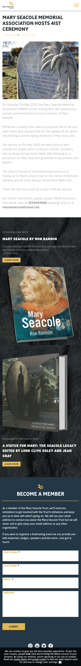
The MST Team (27, 34)
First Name (12, 552)
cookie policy (20, 659)
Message (9, 592)
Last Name (11, 565)
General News (9, 34)
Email (8, 579)
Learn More (11, 260)
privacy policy (39, 659)
